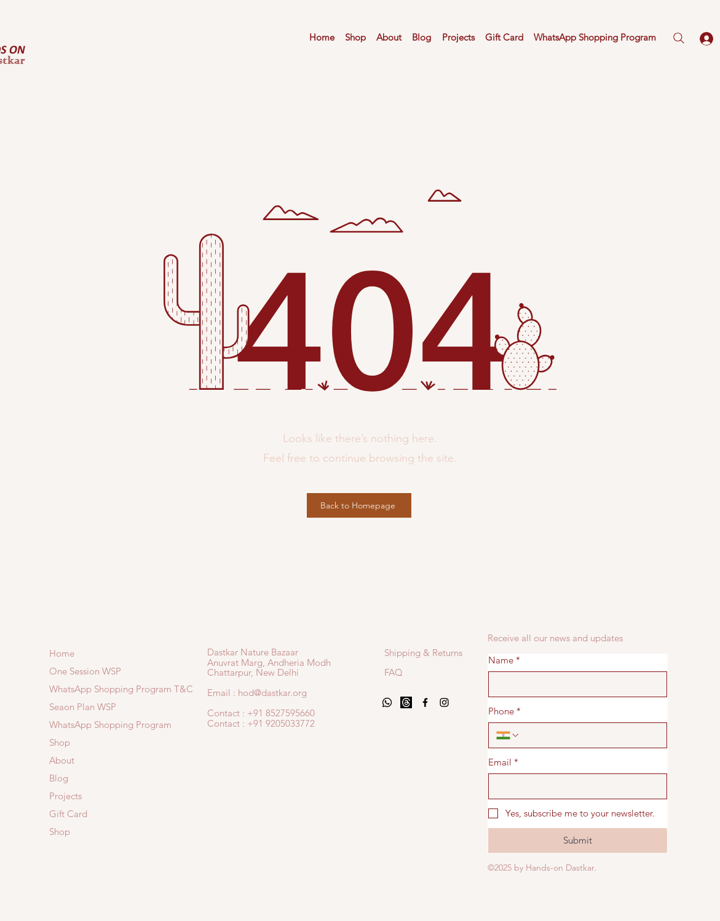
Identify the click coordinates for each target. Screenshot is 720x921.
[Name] (574, 684)
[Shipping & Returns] (423, 652)
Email (503, 762)
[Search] (679, 38)
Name (504, 660)
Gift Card (68, 814)
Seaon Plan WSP (82, 707)
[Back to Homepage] (359, 505)
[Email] (574, 786)
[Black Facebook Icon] (425, 702)
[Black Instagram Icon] (444, 702)
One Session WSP (83, 671)
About (61, 760)
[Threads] (406, 702)
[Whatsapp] (387, 702)
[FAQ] (394, 672)
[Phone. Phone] (590, 735)
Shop (59, 742)
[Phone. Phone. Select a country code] (508, 735)
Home (61, 653)
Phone (504, 711)
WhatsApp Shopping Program (83, 724)
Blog (58, 778)
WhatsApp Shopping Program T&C (83, 689)
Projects (65, 796)
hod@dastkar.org (272, 692)
